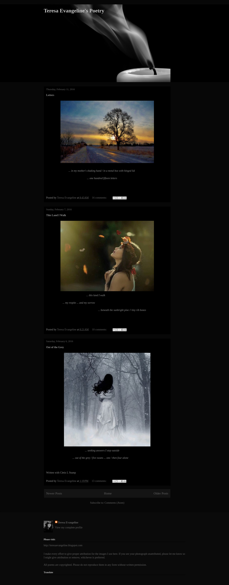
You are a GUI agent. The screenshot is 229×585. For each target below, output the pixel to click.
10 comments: (99, 329)
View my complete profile (69, 527)
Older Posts (161, 493)
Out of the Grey (55, 347)
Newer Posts (54, 493)
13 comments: (99, 481)
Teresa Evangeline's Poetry (74, 11)
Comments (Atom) (114, 502)
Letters (50, 95)
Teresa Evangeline (68, 522)
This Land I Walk (56, 215)
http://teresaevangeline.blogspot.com (63, 545)
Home (108, 493)
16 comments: (99, 197)
